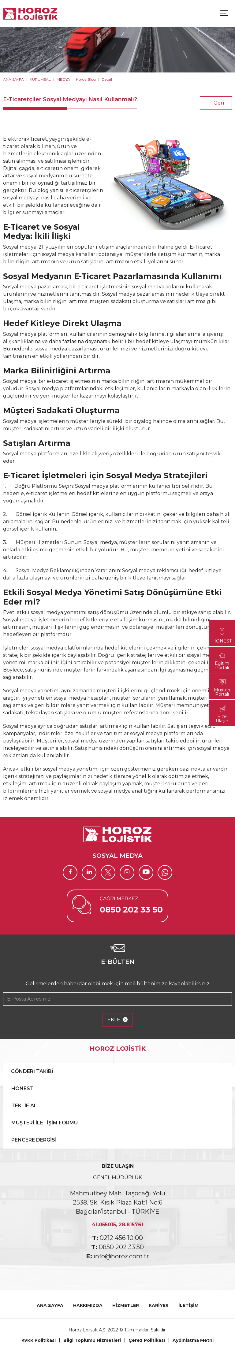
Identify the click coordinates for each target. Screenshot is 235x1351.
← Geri (215, 103)
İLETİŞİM (188, 1305)
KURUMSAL (40, 79)
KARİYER (159, 1305)
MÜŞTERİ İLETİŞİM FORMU (44, 1123)
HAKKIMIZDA (88, 1305)
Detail (107, 79)
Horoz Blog (86, 79)
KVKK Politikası (38, 1340)
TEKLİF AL (24, 1106)
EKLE (117, 1020)
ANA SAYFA (13, 79)
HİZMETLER (125, 1305)
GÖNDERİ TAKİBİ (32, 1071)
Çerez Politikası (147, 1340)
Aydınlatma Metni (193, 1340)
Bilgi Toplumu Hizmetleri (92, 1340)
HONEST (22, 1088)
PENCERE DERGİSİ (34, 1140)
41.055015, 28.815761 (118, 1224)
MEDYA (63, 79)
